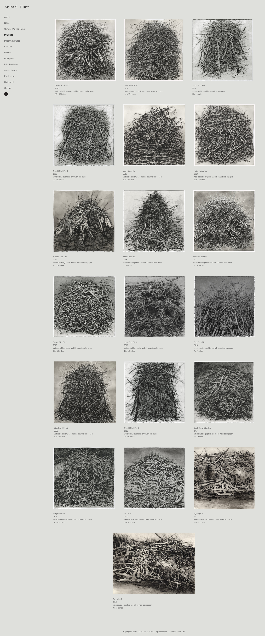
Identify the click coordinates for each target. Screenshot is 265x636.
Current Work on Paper (14, 29)
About (7, 17)
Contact (7, 88)
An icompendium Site (176, 632)
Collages (8, 47)
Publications (9, 76)
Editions (8, 52)
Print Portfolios (11, 64)
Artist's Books (10, 70)
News (6, 23)
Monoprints (9, 58)
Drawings (8, 35)
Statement (9, 82)
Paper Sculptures (12, 41)
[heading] (12, 6)
